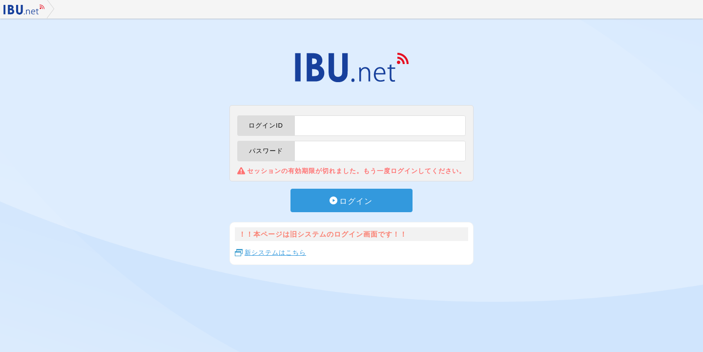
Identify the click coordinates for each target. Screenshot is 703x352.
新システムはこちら (275, 252)
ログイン (355, 201)
